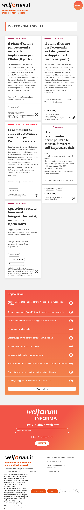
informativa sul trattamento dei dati (15, 488)
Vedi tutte (42, 389)
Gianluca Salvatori (53, 181)
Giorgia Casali (14, 242)
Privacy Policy (47, 438)
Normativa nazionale (16, 260)
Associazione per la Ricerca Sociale (60, 458)
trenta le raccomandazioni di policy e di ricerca (59, 157)
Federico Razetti (21, 97)
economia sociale (14, 114)
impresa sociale (28, 115)
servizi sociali (12, 273)
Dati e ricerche (14, 255)
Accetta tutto (38, 490)
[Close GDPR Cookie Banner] (77, 490)
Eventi (60, 189)
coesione (25, 268)
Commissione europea (16, 112)
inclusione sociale (27, 270)
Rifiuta (52, 490)
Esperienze (50, 189)
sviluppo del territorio (24, 275)
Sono (46, 154)
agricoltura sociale (14, 268)
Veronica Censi (22, 244)
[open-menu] (78, 5)
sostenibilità (12, 275)
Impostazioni (66, 490)
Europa (23, 196)
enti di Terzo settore (15, 115)
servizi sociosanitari (25, 273)
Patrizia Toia (13, 182)
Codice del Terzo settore (53, 198)
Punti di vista (13, 108)
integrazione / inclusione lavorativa (20, 272)
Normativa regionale (16, 264)
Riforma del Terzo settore (17, 117)
